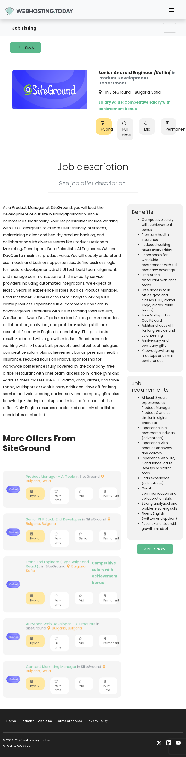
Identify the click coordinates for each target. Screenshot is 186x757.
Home (11, 721)
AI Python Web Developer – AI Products (60, 633)
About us (45, 721)
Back (25, 47)
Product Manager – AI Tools (50, 486)
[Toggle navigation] (169, 28)
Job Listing (24, 28)
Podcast (27, 721)
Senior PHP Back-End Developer (53, 529)
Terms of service (69, 721)
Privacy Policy (97, 721)
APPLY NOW (155, 549)
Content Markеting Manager (51, 676)
